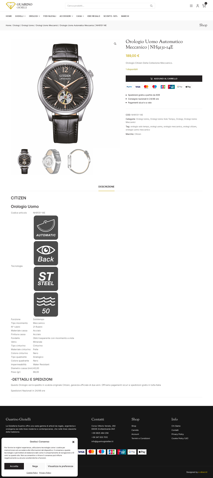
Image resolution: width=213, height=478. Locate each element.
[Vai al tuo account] (197, 6)
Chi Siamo (176, 426)
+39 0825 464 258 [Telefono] (99, 433)
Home (9, 16)
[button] (73, 441)
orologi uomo (156, 126)
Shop (134, 426)
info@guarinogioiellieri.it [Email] (102, 441)
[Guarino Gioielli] (19, 6)
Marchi (125, 16)
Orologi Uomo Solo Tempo (162, 119)
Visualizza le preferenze (60, 466)
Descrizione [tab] (106, 186)
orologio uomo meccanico (138, 129)
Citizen (138, 134)
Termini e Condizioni (141, 438)
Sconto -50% (111, 16)
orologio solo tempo (139, 126)
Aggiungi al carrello (165, 78)
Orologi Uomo (27, 25)
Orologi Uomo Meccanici (47, 25)
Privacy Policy (45, 473)
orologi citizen (189, 126)
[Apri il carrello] (204, 6)
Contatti (175, 430)
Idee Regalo (93, 16)
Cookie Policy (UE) (180, 438)
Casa (79, 16)
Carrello (135, 430)
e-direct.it (202, 472)
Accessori (65, 16)
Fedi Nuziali (49, 16)
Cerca (151, 6)
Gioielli (19, 16)
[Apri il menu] (191, 6)
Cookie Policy (32, 473)
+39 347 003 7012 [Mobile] (99, 437)
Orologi (33, 16)
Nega (35, 466)
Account (135, 434)
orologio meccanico (173, 126)
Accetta (14, 466)
